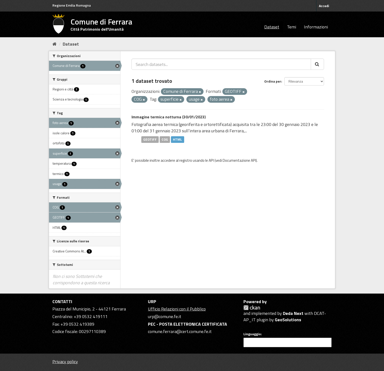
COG (165, 139)
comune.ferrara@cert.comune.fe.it (180, 331)
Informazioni (316, 27)
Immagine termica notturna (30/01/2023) (169, 117)
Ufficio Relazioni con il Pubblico (177, 309)
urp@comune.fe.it (164, 316)
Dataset (271, 27)
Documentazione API (239, 160)
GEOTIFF (150, 139)
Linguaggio (252, 334)
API (211, 160)
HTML (177, 139)
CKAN (251, 307)
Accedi (324, 5)
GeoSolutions (288, 319)
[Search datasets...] (221, 64)
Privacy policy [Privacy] (65, 361)
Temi (291, 27)
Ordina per (272, 81)
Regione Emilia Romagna (71, 5)
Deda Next (293, 313)
